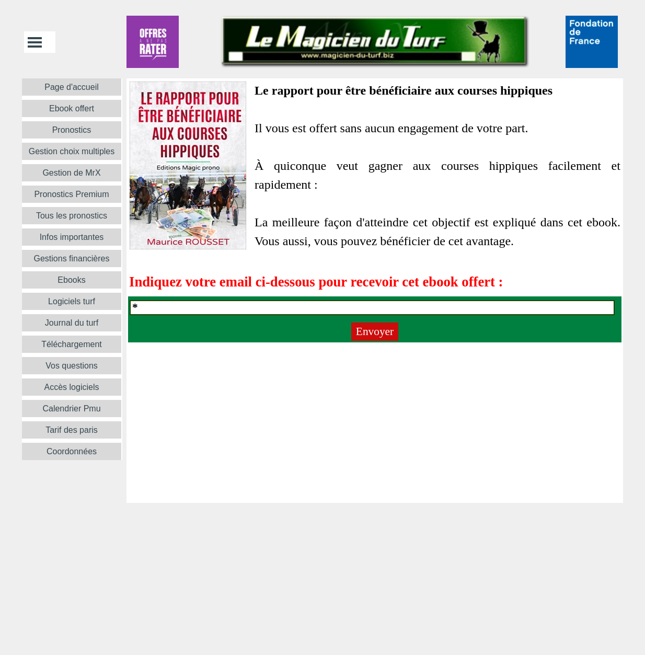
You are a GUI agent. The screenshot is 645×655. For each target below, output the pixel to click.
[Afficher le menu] (34, 42)
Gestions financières (72, 258)
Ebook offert (71, 108)
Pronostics (71, 129)
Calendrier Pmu (71, 408)
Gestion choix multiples (72, 151)
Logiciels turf (71, 301)
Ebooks (71, 279)
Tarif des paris (71, 430)
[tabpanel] (374, 186)
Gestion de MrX (71, 172)
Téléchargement (71, 344)
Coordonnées (72, 451)
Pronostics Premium (71, 194)
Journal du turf (71, 322)
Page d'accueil (71, 87)
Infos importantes (72, 237)
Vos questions (71, 365)
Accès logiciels (71, 387)
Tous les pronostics (71, 215)
